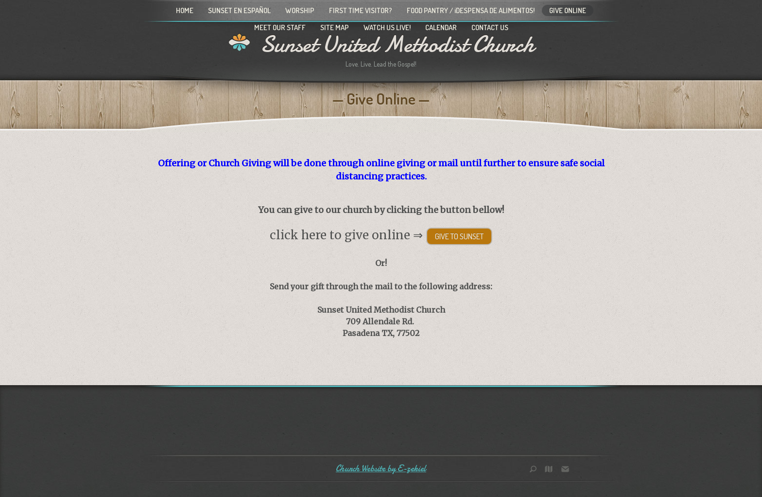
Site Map (334, 27)
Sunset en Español (239, 10)
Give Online (567, 10)
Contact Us (489, 27)
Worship (299, 10)
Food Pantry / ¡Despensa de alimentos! (471, 10)
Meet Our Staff (280, 27)
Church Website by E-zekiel (381, 468)
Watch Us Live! (387, 27)
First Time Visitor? (360, 10)
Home (184, 10)
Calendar (441, 27)
